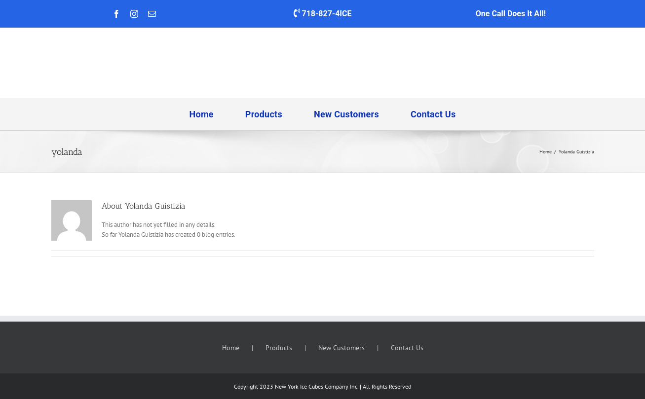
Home (230, 347)
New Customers (341, 347)
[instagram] (134, 14)
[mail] (152, 14)
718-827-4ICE (325, 13)
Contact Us (407, 347)
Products (279, 347)
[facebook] (116, 14)
